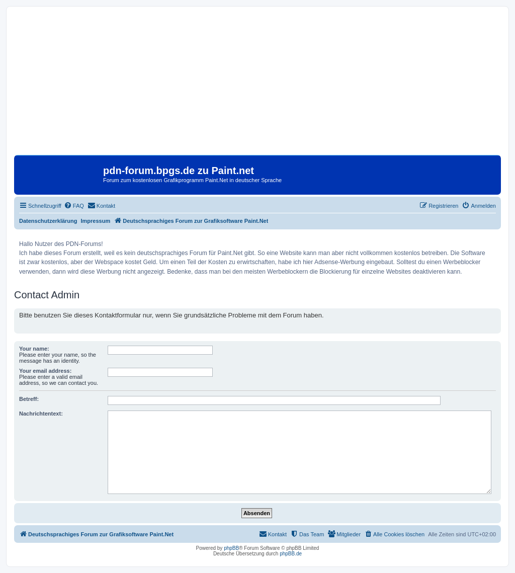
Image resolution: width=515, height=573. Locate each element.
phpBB (231, 548)
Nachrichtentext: (41, 414)
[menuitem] (74, 206)
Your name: (34, 349)
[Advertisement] (257, 84)
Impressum (96, 221)
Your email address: (45, 371)
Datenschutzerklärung (48, 221)
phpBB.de (291, 553)
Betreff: (29, 399)
